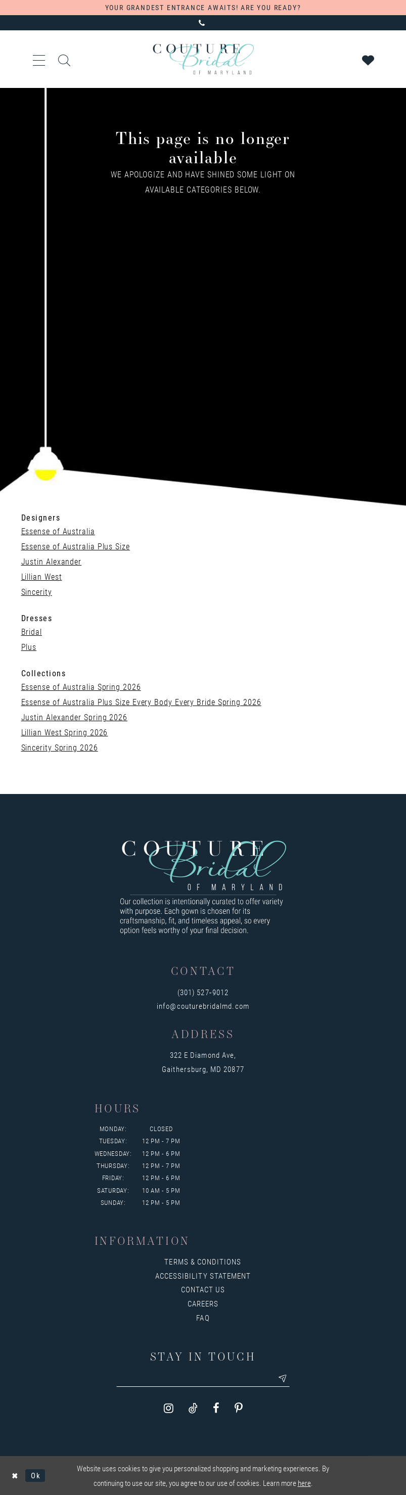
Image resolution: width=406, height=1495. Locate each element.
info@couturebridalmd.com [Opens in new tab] (203, 1006)
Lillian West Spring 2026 (64, 732)
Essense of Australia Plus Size (75, 546)
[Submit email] (285, 1379)
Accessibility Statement (203, 1276)
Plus (29, 646)
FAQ (202, 1318)
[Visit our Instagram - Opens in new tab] (168, 1409)
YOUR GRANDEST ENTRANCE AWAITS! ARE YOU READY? (203, 7)
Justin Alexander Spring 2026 (74, 717)
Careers (203, 1303)
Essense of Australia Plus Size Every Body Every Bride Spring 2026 (141, 701)
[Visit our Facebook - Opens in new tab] (216, 1409)
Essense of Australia (58, 531)
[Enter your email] (203, 1379)
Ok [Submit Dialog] (35, 1475)
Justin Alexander (51, 561)
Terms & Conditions (202, 1261)
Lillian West (41, 576)
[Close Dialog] (15, 1475)
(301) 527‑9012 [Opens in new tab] (203, 992)
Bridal (31, 631)
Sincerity (36, 591)
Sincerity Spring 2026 (59, 747)
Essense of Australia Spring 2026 (81, 686)
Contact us (203, 1289)
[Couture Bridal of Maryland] (203, 59)
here (304, 1483)
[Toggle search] (64, 59)
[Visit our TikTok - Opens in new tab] (193, 1409)
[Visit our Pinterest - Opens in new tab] (239, 1409)
